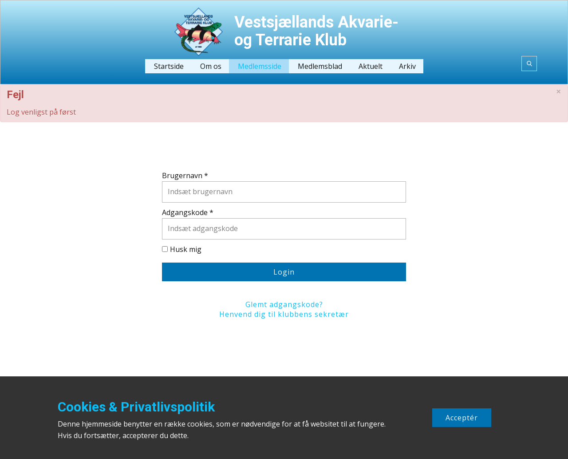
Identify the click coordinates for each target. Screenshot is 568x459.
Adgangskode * (187, 212)
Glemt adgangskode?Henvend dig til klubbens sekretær (284, 309)
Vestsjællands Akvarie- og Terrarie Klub (316, 31)
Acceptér (462, 418)
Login (284, 272)
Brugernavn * (185, 175)
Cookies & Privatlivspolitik (136, 407)
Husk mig (185, 249)
